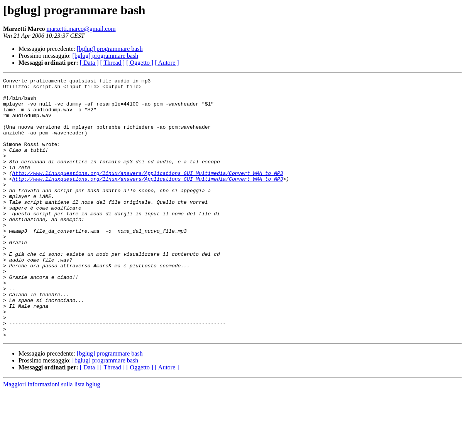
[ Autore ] (167, 62)
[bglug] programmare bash (110, 48)
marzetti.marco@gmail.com (81, 28)
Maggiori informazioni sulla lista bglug (51, 436)
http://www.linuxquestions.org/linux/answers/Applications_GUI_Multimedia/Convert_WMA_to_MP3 (147, 192)
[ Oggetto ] (139, 62)
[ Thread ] (112, 62)
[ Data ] (89, 62)
